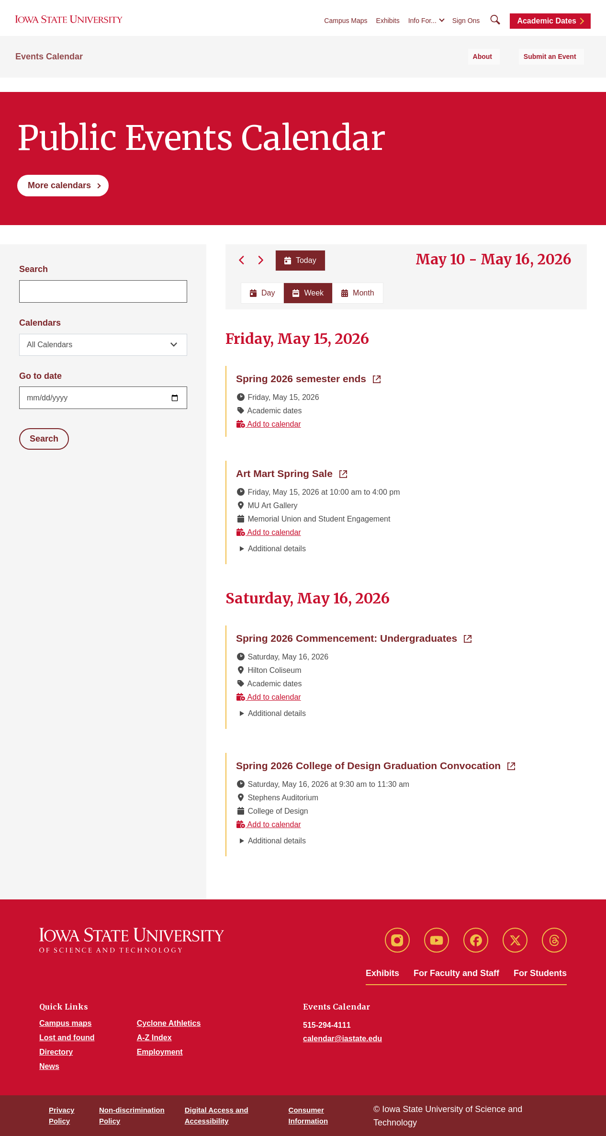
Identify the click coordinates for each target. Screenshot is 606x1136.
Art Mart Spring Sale (291, 472)
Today (299, 260)
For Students (540, 973)
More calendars (59, 185)
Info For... (422, 30)
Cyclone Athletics (169, 1023)
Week (308, 293)
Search (33, 269)
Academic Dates (546, 30)
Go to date (40, 376)
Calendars (40, 323)
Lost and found (67, 1038)
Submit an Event (557, 72)
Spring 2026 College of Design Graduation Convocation (375, 765)
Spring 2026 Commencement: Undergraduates (353, 637)
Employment (160, 1052)
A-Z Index (154, 1038)
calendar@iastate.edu (342, 1038)
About (502, 72)
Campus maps (65, 1023)
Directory (56, 1052)
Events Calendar (49, 72)
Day (262, 293)
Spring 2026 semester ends (308, 378)
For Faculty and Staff (456, 973)
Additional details (277, 549)
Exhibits (388, 30)
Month (357, 293)
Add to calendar (268, 424)
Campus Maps (345, 30)
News (49, 1066)
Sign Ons (466, 30)
